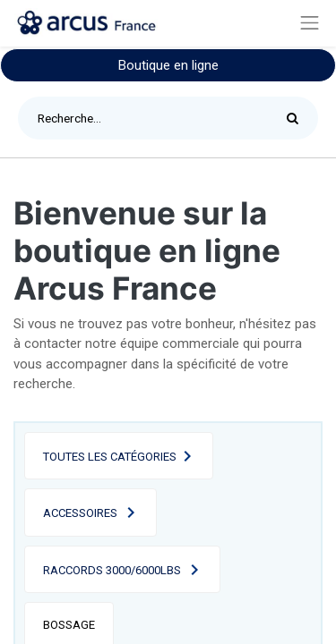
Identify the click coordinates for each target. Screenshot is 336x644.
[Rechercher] (297, 118)
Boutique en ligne (168, 65)
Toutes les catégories (110, 456)
